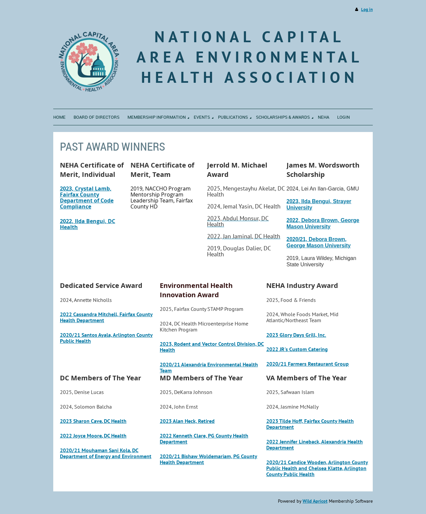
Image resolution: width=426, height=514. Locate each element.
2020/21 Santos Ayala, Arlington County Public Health (106, 337)
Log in (367, 9)
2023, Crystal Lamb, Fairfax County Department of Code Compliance (86, 197)
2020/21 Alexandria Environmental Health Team (209, 367)
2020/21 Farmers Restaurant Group (307, 363)
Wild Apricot (315, 501)
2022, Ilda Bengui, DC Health (87, 224)
